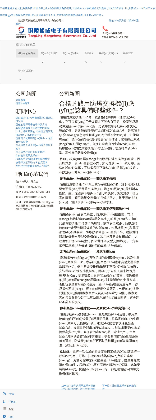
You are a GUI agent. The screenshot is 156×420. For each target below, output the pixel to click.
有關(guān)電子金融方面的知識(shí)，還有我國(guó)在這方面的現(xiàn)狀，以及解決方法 (34, 131)
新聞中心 (89, 53)
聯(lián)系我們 (26, 70)
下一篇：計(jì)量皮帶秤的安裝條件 (119, 387)
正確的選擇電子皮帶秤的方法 (31, 124)
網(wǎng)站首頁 (26, 53)
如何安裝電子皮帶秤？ (28, 155)
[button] (49, 62)
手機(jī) (8, 401)
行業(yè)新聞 (22, 103)
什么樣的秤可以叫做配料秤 (30, 152)
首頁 (7, 394)
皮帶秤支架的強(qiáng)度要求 (32, 162)
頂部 (6, 416)
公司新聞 (20, 99)
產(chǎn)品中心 (71, 53)
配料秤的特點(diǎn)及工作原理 (32, 165)
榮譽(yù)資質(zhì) (108, 53)
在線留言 (128, 53)
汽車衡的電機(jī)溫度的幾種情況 (33, 158)
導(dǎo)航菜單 (25, 45)
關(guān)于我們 (117, 20)
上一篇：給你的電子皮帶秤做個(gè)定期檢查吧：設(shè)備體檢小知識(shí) (78, 389)
